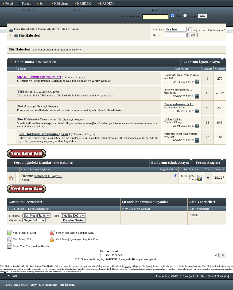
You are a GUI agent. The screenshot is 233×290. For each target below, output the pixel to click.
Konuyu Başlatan (39, 169)
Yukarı (10, 276)
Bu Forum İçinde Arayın (203, 61)
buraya (128, 266)
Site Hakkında (48, 284)
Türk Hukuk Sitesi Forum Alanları (35, 28)
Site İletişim (67, 284)
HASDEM (107, 3)
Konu (24, 169)
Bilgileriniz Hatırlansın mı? (206, 30)
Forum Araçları (210, 161)
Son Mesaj (190, 169)
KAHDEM (84, 3)
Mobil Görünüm (218, 276)
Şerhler (176, 9)
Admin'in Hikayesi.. (48, 176)
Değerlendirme (168, 169)
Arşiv (33, 284)
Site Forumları (70, 28)
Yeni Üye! (28, 9)
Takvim (77, 9)
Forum (26, 3)
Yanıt (208, 169)
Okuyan (219, 169)
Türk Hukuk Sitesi (16, 284)
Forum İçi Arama (221, 16)
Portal (9, 3)
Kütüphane (61, 3)
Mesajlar (163, 9)
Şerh (42, 3)
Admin (25, 179)
